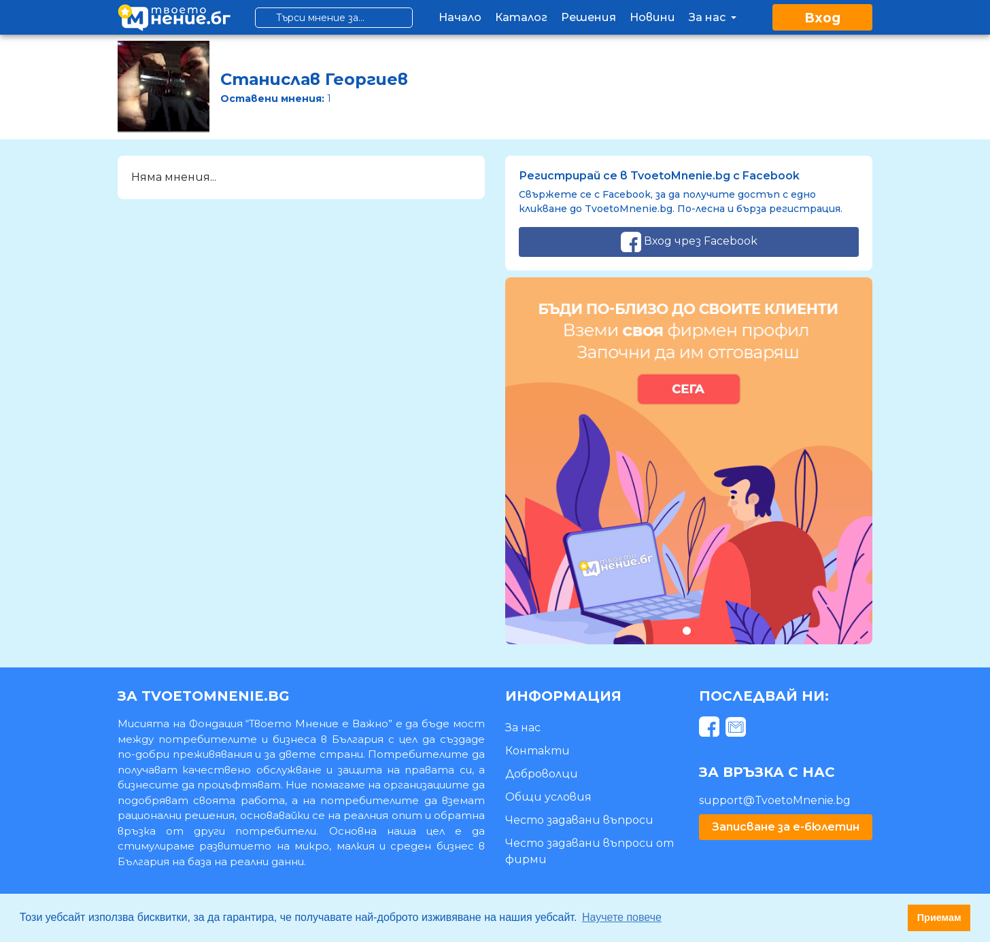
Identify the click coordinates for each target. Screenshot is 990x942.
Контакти (537, 750)
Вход (822, 18)
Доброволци (541, 773)
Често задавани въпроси (579, 820)
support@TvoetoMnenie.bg (775, 800)
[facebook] (711, 728)
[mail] (737, 728)
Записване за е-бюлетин (785, 826)
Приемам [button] (939, 917)
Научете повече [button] (622, 917)
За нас (714, 17)
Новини (652, 17)
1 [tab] (686, 630)
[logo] (174, 17)
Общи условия (548, 796)
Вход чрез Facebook (689, 242)
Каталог (521, 17)
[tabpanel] (688, 460)
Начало (460, 17)
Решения (588, 17)
